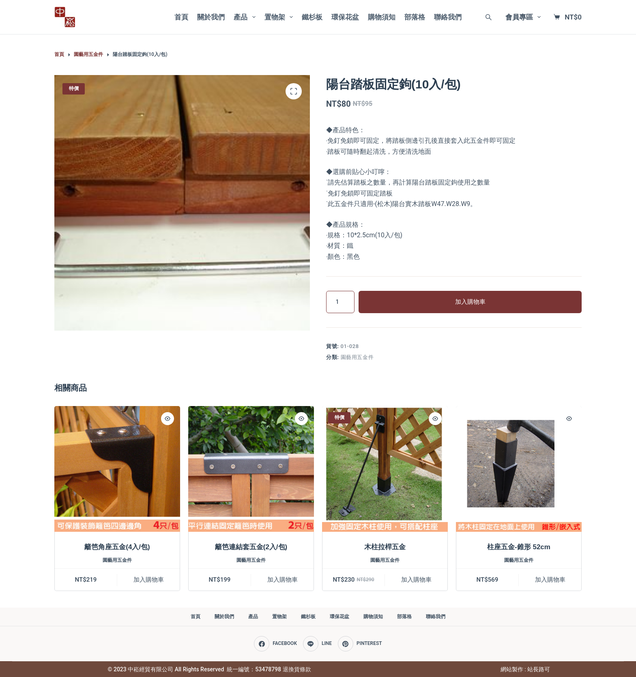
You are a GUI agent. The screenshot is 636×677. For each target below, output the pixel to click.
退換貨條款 (297, 669)
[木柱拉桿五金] (385, 469)
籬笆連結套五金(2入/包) (251, 547)
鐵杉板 (312, 17)
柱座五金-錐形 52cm (518, 547)
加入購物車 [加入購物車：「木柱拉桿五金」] (416, 579)
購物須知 (381, 17)
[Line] (317, 643)
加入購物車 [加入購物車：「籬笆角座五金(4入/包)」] (148, 579)
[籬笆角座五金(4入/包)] (117, 469)
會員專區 (524, 17)
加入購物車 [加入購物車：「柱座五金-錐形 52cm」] (550, 579)
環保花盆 (345, 17)
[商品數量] (340, 302)
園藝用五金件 (357, 357)
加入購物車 (470, 301)
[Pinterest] (360, 643)
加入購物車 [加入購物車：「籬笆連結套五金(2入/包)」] (282, 579)
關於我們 (211, 17)
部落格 (414, 17)
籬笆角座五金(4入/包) (117, 547)
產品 (246, 17)
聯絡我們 (448, 17)
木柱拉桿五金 (385, 547)
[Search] (488, 17)
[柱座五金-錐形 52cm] (519, 469)
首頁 (181, 17)
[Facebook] (275, 643)
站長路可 (538, 669)
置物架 (280, 17)
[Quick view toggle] (167, 418)
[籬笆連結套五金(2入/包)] (251, 469)
